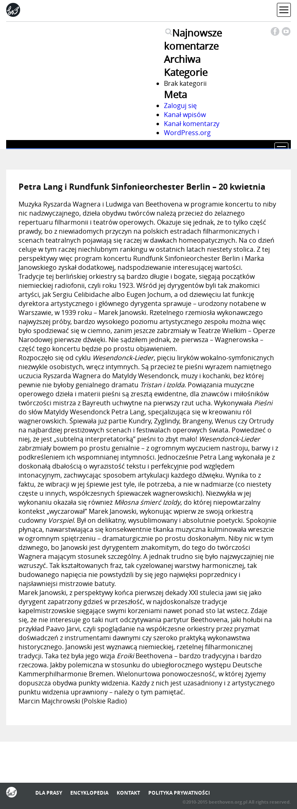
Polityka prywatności (179, 792)
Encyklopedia (89, 792)
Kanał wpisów (185, 114)
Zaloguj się (180, 105)
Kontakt (128, 792)
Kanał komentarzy (191, 123)
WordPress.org (187, 132)
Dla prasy (48, 792)
